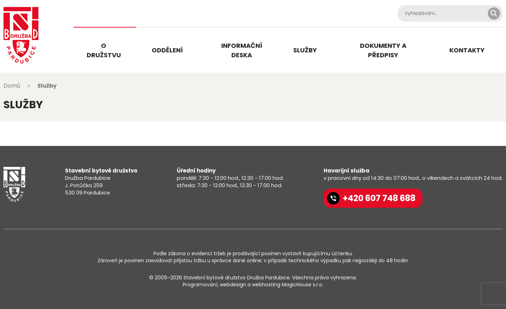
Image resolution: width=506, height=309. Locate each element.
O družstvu (104, 50)
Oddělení (167, 50)
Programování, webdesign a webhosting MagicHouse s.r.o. (253, 284)
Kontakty (467, 50)
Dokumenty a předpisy (383, 50)
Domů (11, 86)
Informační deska (241, 50)
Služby (305, 50)
